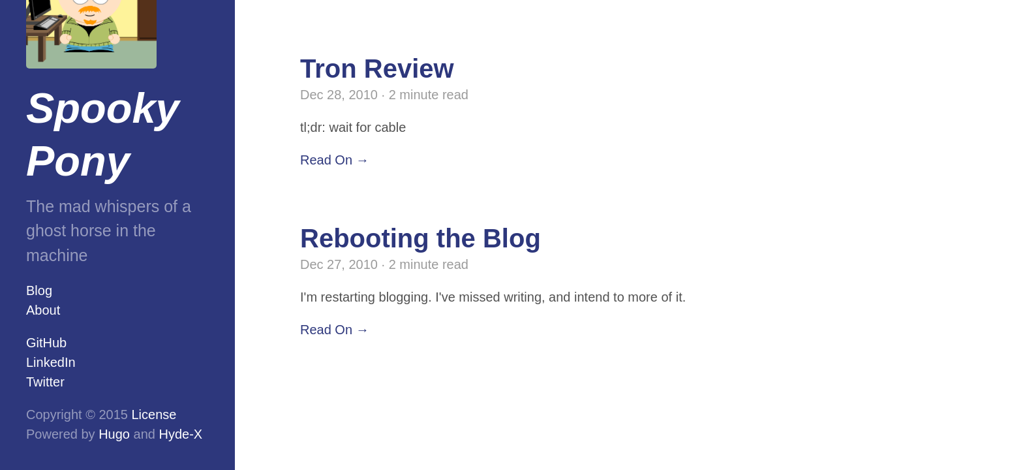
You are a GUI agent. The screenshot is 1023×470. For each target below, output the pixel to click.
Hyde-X (180, 434)
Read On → (334, 160)
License (154, 414)
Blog (39, 290)
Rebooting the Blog (420, 238)
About (43, 310)
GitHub (46, 343)
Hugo (114, 434)
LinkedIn (51, 362)
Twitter (45, 382)
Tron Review (377, 68)
